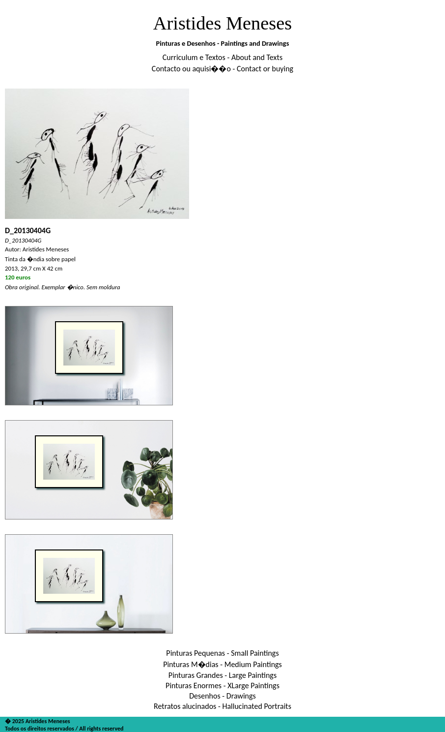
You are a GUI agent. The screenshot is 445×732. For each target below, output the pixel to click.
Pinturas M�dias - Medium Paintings (222, 664)
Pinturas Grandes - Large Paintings (222, 675)
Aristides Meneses (222, 23)
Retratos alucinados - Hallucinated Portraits (222, 706)
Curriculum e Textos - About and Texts (222, 57)
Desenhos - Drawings (222, 696)
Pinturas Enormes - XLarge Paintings (222, 685)
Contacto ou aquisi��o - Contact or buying (222, 68)
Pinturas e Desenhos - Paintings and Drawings (222, 43)
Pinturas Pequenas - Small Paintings (222, 653)
